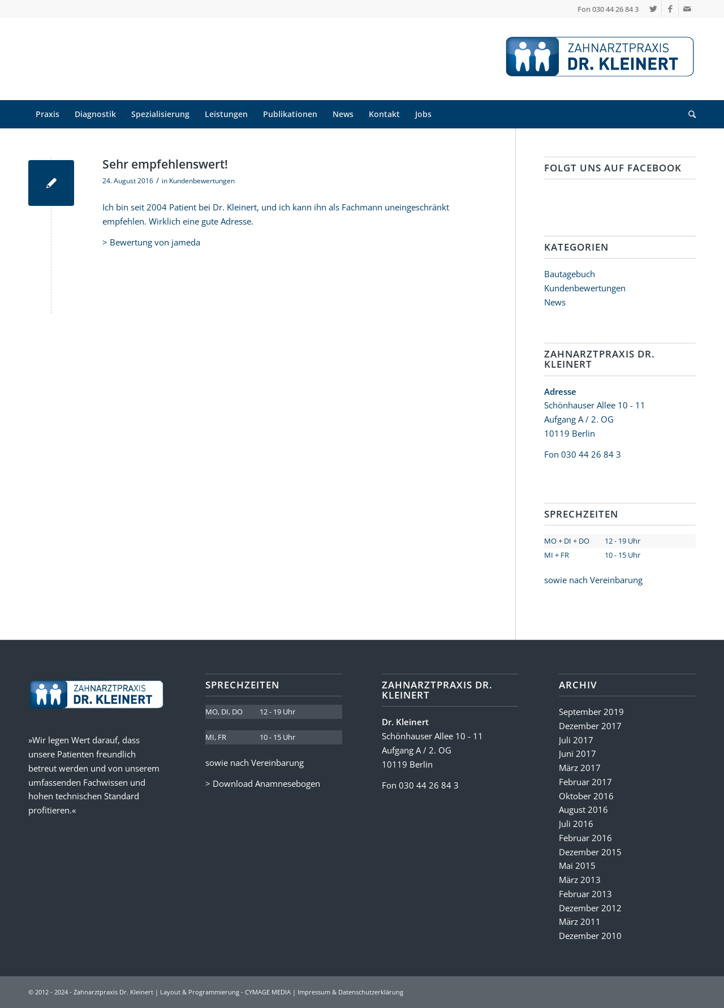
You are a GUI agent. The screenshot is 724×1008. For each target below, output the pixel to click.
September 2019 (591, 711)
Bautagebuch (569, 273)
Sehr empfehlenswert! (165, 164)
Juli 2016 (576, 823)
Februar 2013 (585, 893)
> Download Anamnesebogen (262, 783)
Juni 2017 (577, 753)
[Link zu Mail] (687, 8)
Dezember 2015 (590, 852)
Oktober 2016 (586, 796)
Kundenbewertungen (202, 181)
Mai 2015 (577, 865)
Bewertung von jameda (155, 242)
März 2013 (580, 879)
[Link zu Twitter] (653, 8)
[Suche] (688, 114)
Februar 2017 (585, 781)
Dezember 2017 (590, 725)
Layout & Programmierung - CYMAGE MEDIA (225, 992)
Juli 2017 (576, 740)
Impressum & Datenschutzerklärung (350, 992)
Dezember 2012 (590, 908)
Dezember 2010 (590, 935)
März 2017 (580, 767)
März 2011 (580, 921)
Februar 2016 (585, 837)
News (555, 302)
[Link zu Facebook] (670, 8)
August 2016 (583, 809)
